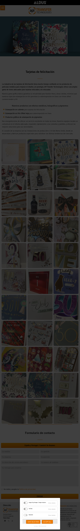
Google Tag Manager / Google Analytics (37, 502)
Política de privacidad (42, 526)
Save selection (33, 522)
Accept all (47, 522)
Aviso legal (36, 526)
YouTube (30, 508)
